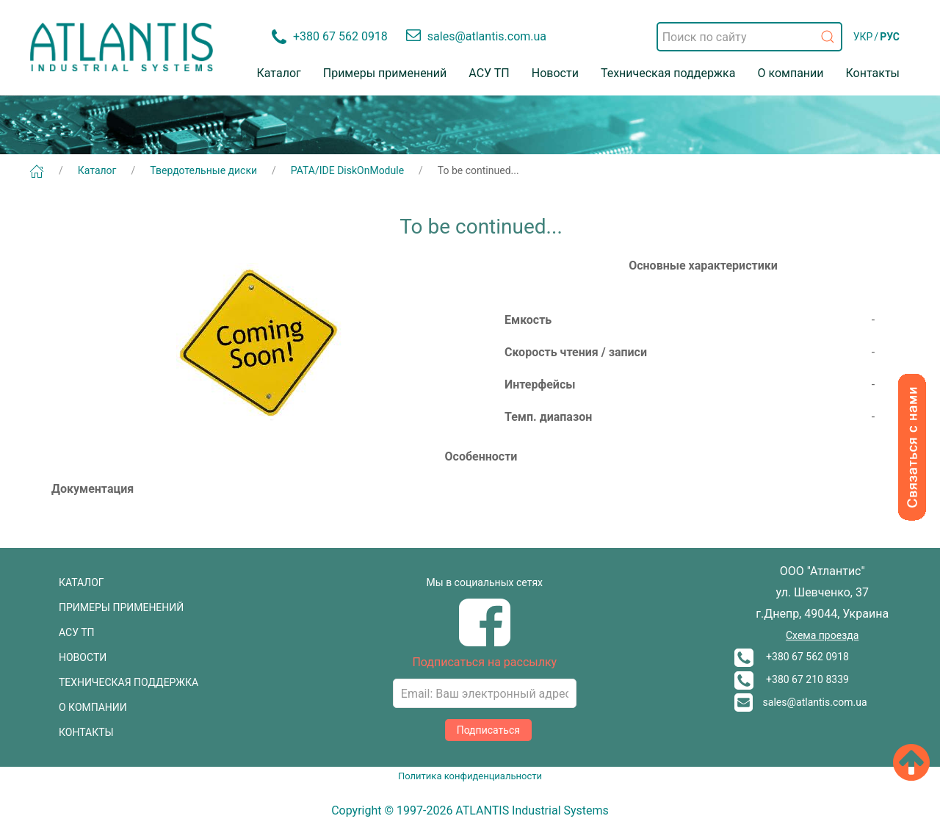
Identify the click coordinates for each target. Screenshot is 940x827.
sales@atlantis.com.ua (800, 702)
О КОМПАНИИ (93, 707)
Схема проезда (822, 635)
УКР (863, 37)
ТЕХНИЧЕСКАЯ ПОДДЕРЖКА (128, 682)
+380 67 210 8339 (791, 679)
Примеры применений (385, 73)
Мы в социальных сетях (485, 582)
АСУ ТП (489, 73)
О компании (790, 73)
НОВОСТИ (82, 657)
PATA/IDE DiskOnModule (347, 170)
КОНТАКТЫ (86, 732)
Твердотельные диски (203, 170)
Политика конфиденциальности (470, 775)
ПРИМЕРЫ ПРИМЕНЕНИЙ (121, 607)
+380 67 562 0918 (791, 656)
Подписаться (488, 730)
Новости (555, 73)
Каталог (279, 73)
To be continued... (478, 170)
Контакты (873, 73)
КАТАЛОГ (81, 582)
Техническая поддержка (668, 73)
